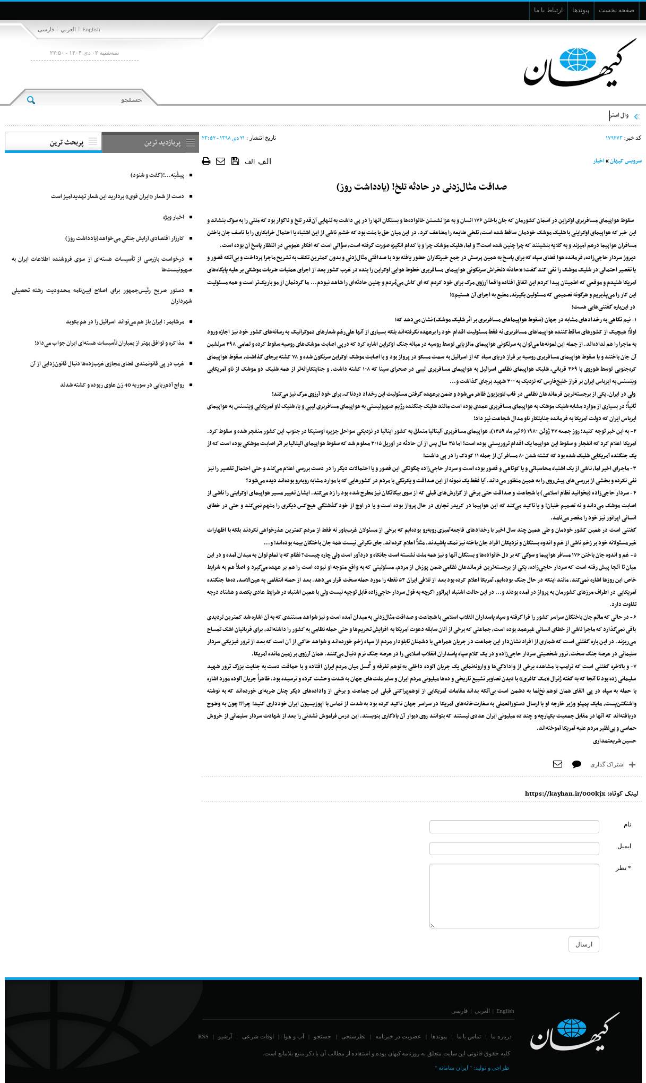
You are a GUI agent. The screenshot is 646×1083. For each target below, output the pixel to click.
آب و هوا (293, 1036)
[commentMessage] (514, 896)
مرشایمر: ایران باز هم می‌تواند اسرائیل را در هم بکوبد (125, 322)
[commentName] (514, 826)
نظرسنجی (353, 1036)
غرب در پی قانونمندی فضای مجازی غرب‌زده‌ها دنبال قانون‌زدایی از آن (107, 364)
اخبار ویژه (173, 217)
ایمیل (624, 846)
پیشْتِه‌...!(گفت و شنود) (157, 175)
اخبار (599, 161)
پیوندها (439, 1036)
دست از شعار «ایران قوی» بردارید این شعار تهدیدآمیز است (117, 197)
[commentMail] (514, 848)
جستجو (322, 1036)
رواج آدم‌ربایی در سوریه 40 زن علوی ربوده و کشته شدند (122, 385)
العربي (68, 29)
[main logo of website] (571, 62)
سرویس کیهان (626, 161)
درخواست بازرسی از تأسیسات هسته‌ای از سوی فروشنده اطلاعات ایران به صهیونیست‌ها (102, 264)
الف (250, 161)
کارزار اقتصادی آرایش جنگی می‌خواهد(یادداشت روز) (124, 239)
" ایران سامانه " (453, 1067)
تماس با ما (469, 1036)
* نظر (623, 868)
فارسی (46, 29)
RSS (203, 1036)
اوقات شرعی (258, 1036)
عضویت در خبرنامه (398, 1036)
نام (627, 824)
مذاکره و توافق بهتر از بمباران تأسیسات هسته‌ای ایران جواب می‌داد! (109, 343)
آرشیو (225, 1036)
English (91, 29)
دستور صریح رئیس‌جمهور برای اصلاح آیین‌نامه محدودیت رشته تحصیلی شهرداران (102, 296)
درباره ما (501, 1036)
